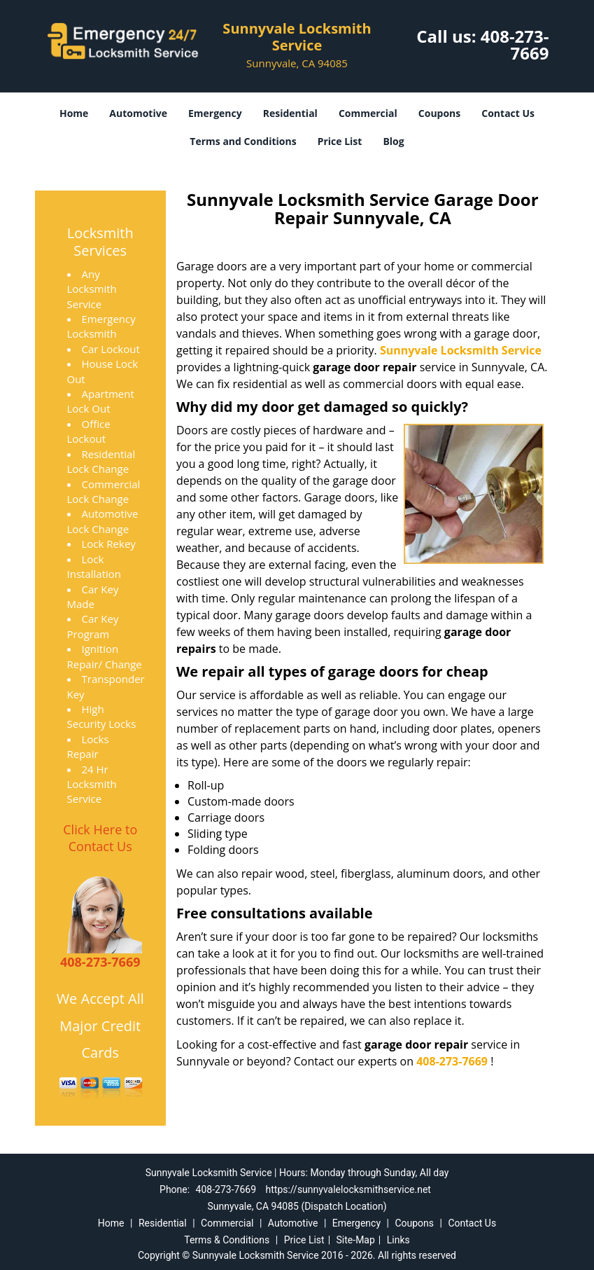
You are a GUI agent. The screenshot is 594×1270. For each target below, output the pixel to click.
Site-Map (356, 1239)
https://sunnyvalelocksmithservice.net (348, 1189)
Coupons (439, 113)
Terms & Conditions (226, 1239)
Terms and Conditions (243, 141)
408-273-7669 (515, 44)
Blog (393, 141)
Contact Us (508, 113)
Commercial (368, 113)
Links (398, 1239)
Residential (290, 113)
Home (73, 113)
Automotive (138, 113)
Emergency (215, 113)
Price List (340, 141)
